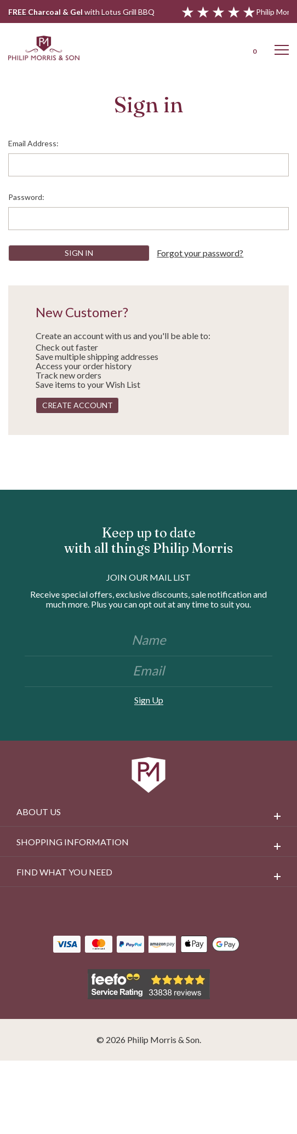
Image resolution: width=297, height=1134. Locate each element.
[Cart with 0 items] (253, 47)
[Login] (224, 48)
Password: (26, 197)
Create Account (77, 405)
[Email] (148, 671)
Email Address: (33, 143)
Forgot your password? (200, 253)
